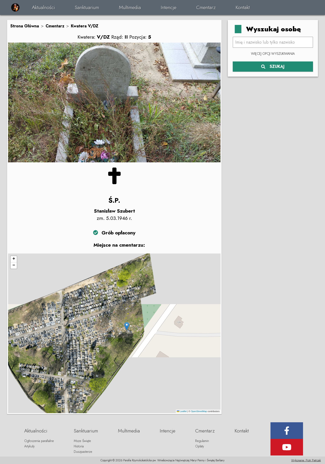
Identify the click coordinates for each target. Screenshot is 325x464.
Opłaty (199, 446)
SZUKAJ (273, 67)
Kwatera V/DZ (84, 26)
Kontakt (243, 7)
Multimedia (130, 7)
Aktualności (43, 7)
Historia (79, 446)
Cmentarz (206, 7)
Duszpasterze (83, 451)
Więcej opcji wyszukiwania (273, 53)
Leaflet (182, 411)
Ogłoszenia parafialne (39, 440)
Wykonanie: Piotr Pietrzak (306, 460)
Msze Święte (82, 440)
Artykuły (29, 446)
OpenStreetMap (199, 411)
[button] (126, 326)
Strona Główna (24, 26)
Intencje (168, 7)
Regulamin (202, 440)
